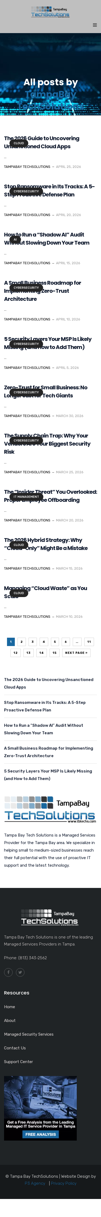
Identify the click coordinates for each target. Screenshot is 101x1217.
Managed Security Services (29, 1034)
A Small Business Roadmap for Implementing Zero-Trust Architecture (48, 752)
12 (15, 653)
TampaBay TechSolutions (50, 100)
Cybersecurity (26, 191)
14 (41, 653)
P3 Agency (35, 1183)
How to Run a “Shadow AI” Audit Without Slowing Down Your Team (43, 729)
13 (28, 653)
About (10, 1020)
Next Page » (76, 653)
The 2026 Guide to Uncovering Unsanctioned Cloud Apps (48, 683)
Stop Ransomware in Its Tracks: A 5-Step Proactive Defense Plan (45, 706)
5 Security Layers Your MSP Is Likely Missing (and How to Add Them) (48, 775)
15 (55, 653)
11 (89, 642)
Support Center (18, 1061)
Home (9, 1006)
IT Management (26, 497)
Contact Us (15, 1048)
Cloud (19, 143)
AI (15, 239)
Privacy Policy (63, 1183)
